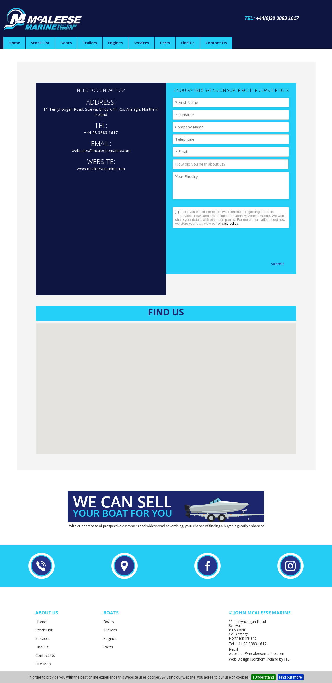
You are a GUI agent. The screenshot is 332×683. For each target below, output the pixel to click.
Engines (115, 42)
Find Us (188, 42)
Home (14, 42)
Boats (66, 42)
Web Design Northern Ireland (253, 659)
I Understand (263, 677)
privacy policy (228, 223)
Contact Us (216, 42)
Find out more (290, 677)
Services (141, 42)
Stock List (40, 42)
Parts (165, 42)
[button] (166, 384)
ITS (287, 659)
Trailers (90, 42)
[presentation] (212, 243)
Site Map (43, 663)
